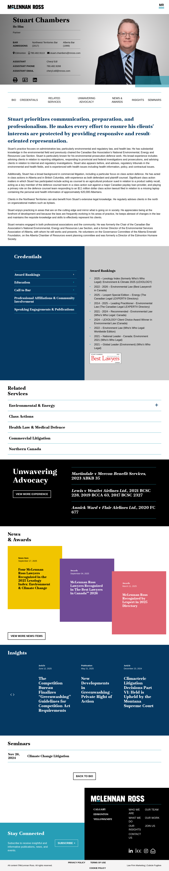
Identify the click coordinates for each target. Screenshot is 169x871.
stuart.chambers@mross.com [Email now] (65, 53)
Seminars (154, 99)
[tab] (45, 274)
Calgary (99, 809)
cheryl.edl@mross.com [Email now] (58, 71)
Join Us (150, 825)
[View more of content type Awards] (77, 574)
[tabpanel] (119, 316)
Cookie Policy (97, 868)
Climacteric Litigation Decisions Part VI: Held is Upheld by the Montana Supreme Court (138, 692)
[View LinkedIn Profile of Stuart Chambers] (35, 80)
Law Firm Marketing (136, 865)
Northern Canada (25, 448)
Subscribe (65, 843)
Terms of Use (98, 862)
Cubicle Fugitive (154, 865)
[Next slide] (12, 694)
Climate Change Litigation (48, 756)
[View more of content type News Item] (26, 561)
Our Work (152, 817)
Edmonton (20, 53)
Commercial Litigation (30, 438)
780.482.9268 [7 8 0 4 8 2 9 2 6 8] (54, 66)
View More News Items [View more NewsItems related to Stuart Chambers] (26, 636)
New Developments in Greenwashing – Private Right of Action (96, 690)
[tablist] (84, 316)
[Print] (15, 80)
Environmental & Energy (32, 405)
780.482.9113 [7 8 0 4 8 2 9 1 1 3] (37, 53)
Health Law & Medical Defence (37, 427)
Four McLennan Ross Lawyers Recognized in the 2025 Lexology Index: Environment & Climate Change (37, 581)
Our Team (151, 809)
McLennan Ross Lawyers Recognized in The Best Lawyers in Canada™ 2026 (89, 590)
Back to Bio (84, 776)
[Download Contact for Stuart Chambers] (25, 80)
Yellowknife (102, 819)
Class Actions (21, 416)
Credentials (29, 99)
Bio (14, 99)
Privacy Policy (76, 862)
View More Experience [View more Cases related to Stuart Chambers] (32, 494)
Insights (138, 99)
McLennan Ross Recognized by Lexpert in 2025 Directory (138, 603)
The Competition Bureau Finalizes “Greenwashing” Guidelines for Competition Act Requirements (55, 694)
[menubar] (84, 865)
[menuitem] (76, 862)
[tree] (84, 427)
